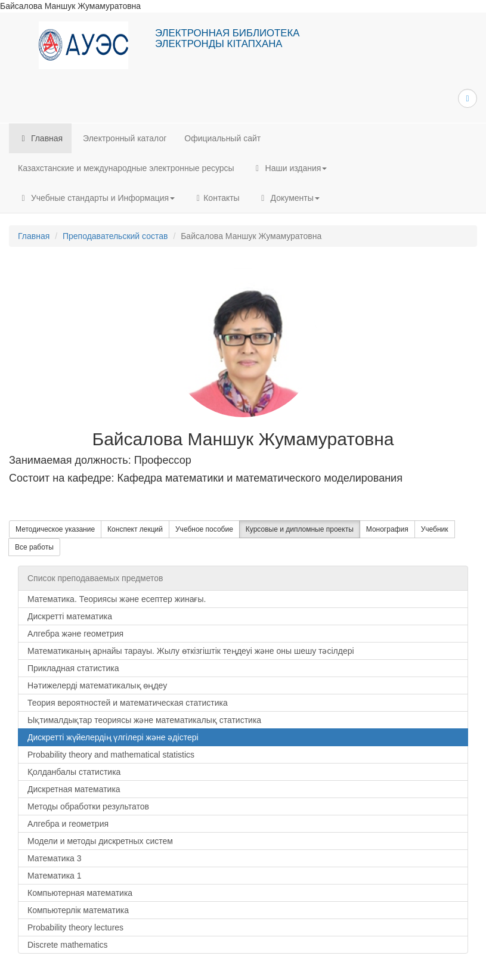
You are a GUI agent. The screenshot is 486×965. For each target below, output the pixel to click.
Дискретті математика (69, 616)
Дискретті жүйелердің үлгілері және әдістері (113, 737)
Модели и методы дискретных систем (100, 841)
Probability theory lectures (75, 927)
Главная (40, 138)
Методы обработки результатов (88, 806)
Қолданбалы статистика (73, 772)
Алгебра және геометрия (75, 633)
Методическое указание (55, 529)
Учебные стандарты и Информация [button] (96, 198)
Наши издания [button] (289, 168)
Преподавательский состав (115, 236)
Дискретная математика (73, 789)
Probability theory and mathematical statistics (110, 754)
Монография (387, 529)
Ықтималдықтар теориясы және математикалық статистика (144, 720)
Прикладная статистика (73, 668)
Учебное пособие (204, 529)
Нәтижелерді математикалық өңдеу (97, 685)
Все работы (34, 547)
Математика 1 (54, 875)
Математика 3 (54, 858)
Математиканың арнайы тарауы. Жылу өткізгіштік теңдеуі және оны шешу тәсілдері (190, 651)
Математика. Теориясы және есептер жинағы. (116, 599)
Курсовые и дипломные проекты (300, 529)
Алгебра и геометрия (68, 824)
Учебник (434, 529)
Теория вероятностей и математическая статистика (127, 703)
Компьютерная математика (79, 893)
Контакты (216, 198)
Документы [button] (289, 198)
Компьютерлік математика (78, 910)
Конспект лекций (135, 529)
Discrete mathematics (67, 945)
